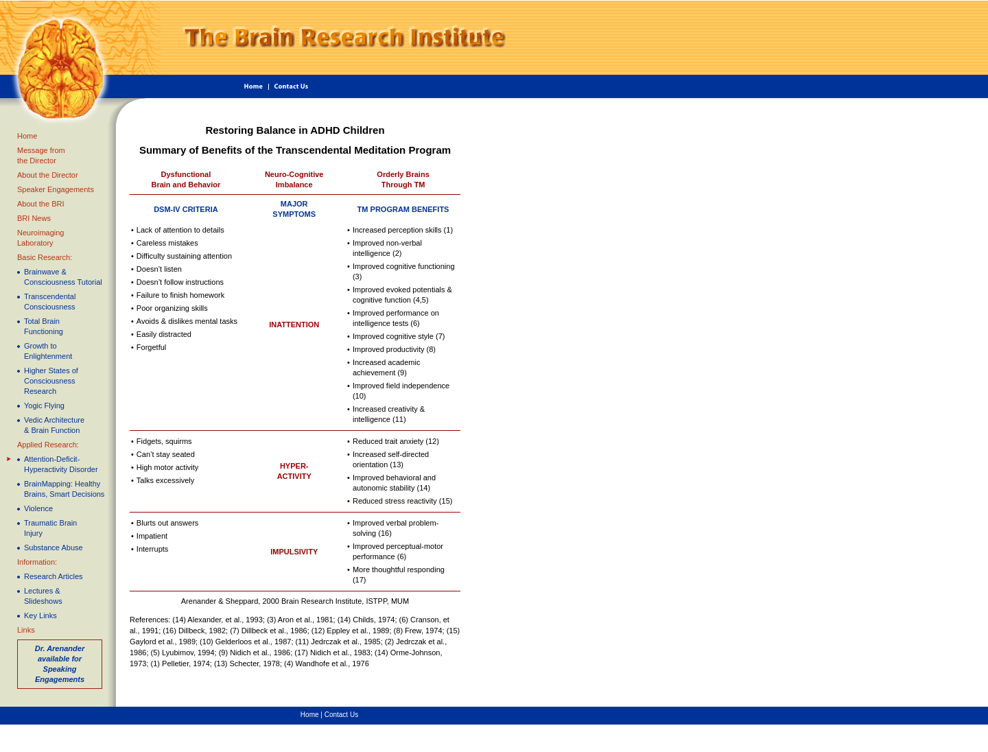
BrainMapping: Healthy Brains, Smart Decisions (64, 489)
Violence (38, 508)
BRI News (34, 218)
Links (26, 630)
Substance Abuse (53, 547)
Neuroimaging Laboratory (40, 237)
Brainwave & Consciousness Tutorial (63, 277)
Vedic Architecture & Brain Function (54, 425)
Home (27, 136)
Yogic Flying (44, 405)
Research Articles (53, 576)
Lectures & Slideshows (43, 596)
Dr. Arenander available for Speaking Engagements (59, 663)
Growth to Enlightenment (48, 351)
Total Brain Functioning (43, 326)
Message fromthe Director (41, 155)
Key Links (40, 615)
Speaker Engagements (55, 189)
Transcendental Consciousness (49, 301)
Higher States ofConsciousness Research (51, 380)
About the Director (47, 175)
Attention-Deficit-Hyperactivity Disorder (61, 464)
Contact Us (341, 714)
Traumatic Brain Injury (50, 528)
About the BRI (40, 204)
